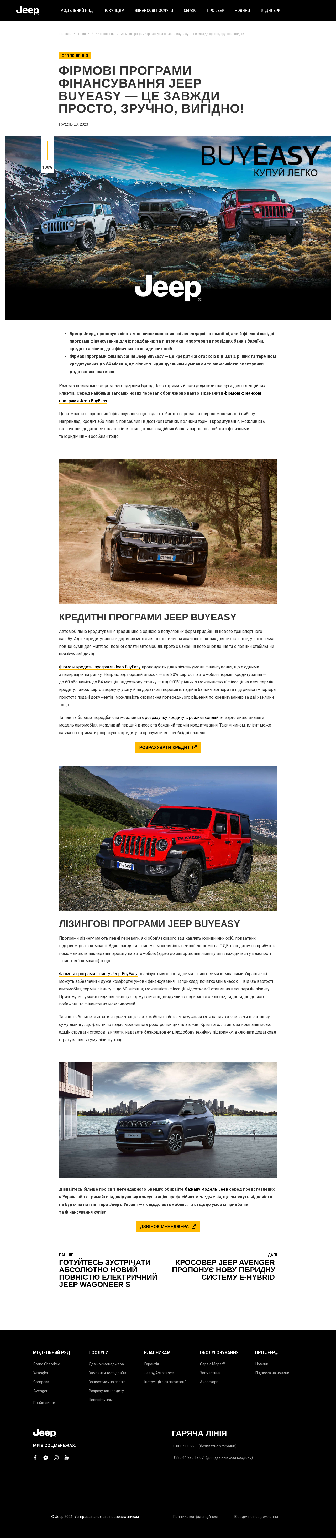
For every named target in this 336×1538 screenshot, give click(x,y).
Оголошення (105, 34)
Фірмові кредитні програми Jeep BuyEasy (100, 666)
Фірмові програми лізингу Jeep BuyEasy (98, 973)
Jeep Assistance (159, 1373)
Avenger (40, 1391)
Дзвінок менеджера (106, 1364)
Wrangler (40, 1373)
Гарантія (151, 1364)
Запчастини (210, 1373)
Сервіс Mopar (212, 1364)
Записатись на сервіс (107, 1382)
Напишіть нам (101, 1400)
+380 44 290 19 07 (188, 1457)
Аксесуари (209, 1382)
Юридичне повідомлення (256, 1517)
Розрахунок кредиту (106, 1391)
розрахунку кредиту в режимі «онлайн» (184, 717)
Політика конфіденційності (196, 1517)
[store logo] (27, 10)
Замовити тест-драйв (107, 1373)
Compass (41, 1382)
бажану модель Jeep (206, 1189)
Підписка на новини (272, 1373)
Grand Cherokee (46, 1364)
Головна (65, 34)
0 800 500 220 (185, 1446)
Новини (83, 34)
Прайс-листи (44, 1403)
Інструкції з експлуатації (165, 1382)
